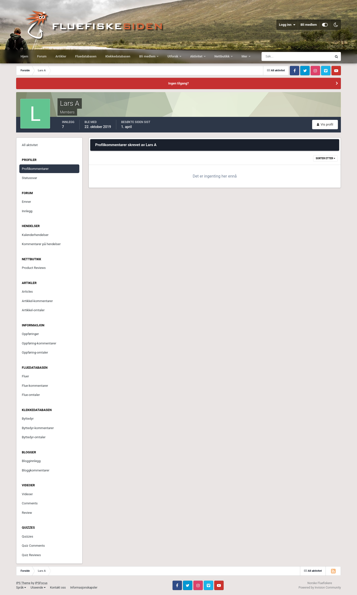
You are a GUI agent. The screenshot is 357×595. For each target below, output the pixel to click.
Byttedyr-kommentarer (38, 428)
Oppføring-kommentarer (39, 343)
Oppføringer (30, 334)
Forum (42, 56)
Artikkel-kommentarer (37, 301)
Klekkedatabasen (117, 56)
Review (27, 513)
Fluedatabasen (85, 56)
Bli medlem (308, 24)
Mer (244, 56)
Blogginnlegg (31, 461)
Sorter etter (325, 158)
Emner (26, 202)
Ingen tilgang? (178, 83)
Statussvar (29, 178)
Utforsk (173, 56)
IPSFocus (41, 583)
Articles (27, 291)
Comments (30, 503)
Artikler (61, 56)
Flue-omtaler (31, 395)
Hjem (24, 56)
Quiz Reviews (31, 555)
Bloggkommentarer (35, 470)
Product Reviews (34, 268)
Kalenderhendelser (35, 235)
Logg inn (287, 25)
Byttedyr (28, 418)
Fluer (25, 376)
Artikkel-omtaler (33, 310)
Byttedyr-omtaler (34, 437)
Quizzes (27, 536)
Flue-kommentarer (35, 386)
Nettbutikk (222, 56)
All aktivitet (30, 145)
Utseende (37, 587)
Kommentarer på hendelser (41, 244)
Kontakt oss (58, 587)
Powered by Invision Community (319, 587)
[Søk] (278, 56)
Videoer (27, 494)
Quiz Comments (33, 545)
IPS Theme (23, 583)
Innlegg (27, 211)
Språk (21, 587)
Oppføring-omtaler (35, 352)
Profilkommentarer (35, 169)
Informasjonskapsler (83, 587)
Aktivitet (196, 56)
